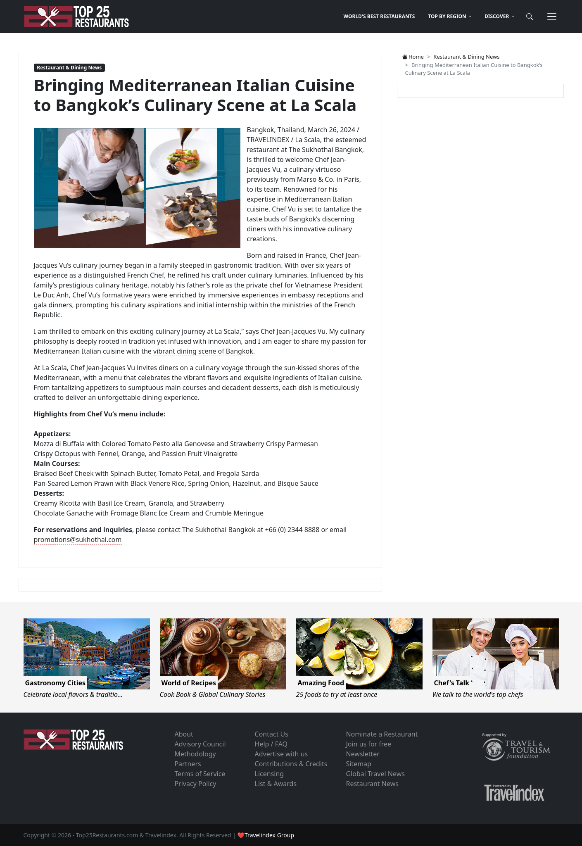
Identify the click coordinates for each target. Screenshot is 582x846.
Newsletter (362, 753)
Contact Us (271, 734)
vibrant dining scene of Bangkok (203, 351)
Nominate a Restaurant (382, 734)
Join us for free (368, 744)
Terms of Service (199, 773)
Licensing (269, 773)
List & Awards (276, 783)
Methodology (195, 753)
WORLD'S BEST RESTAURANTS (379, 16)
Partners (187, 763)
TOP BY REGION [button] (448, 16)
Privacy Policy (195, 783)
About (183, 734)
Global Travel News (375, 773)
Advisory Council (200, 744)
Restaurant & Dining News (69, 67)
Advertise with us (281, 753)
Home (413, 56)
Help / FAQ (271, 744)
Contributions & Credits (291, 763)
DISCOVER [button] (497, 16)
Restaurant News (372, 783)
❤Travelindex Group (266, 835)
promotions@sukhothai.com (78, 539)
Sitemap (358, 763)
